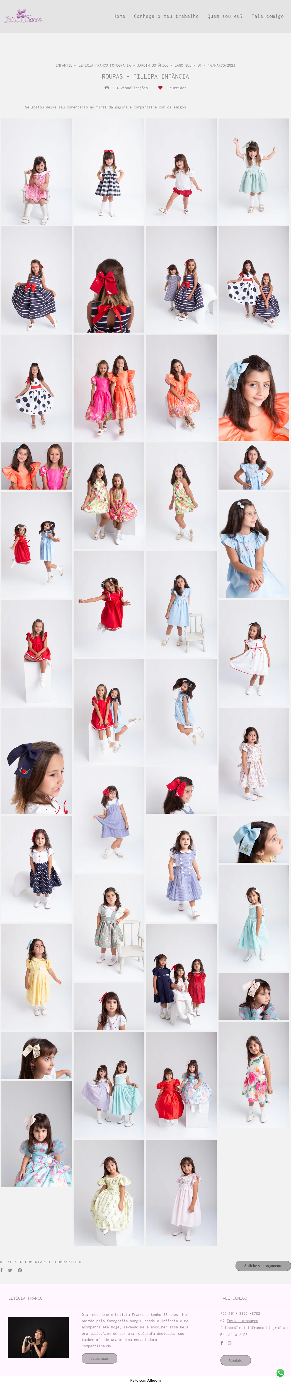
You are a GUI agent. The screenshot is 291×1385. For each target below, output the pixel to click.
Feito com (145, 1380)
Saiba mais (99, 1358)
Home (119, 16)
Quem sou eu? (225, 16)
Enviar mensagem (242, 1321)
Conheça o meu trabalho (166, 16)
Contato (236, 1360)
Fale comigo (267, 16)
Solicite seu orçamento (263, 1265)
